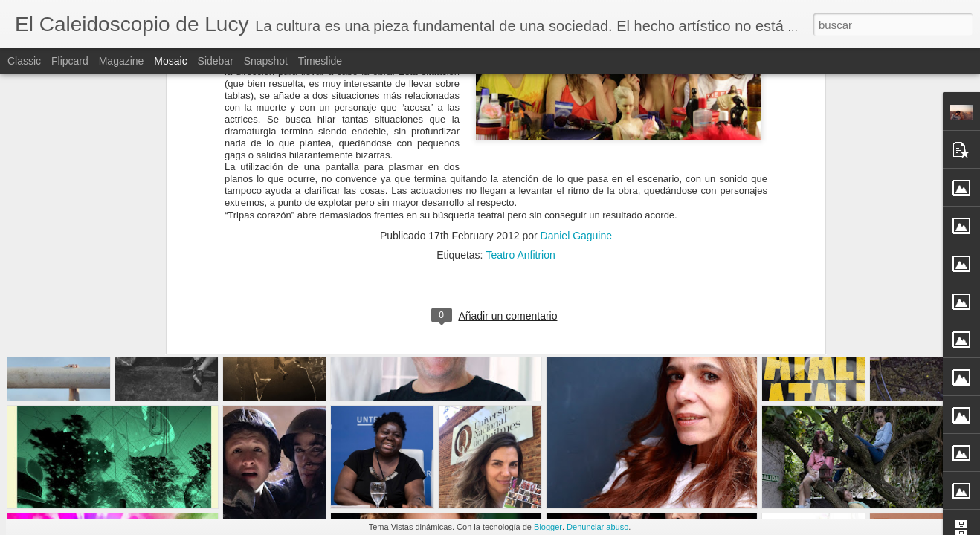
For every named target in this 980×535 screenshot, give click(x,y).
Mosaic (170, 61)
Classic (24, 61)
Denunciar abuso (597, 526)
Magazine (121, 61)
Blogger (548, 526)
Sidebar (215, 61)
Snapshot (266, 61)
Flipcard (69, 61)
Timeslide (320, 61)
